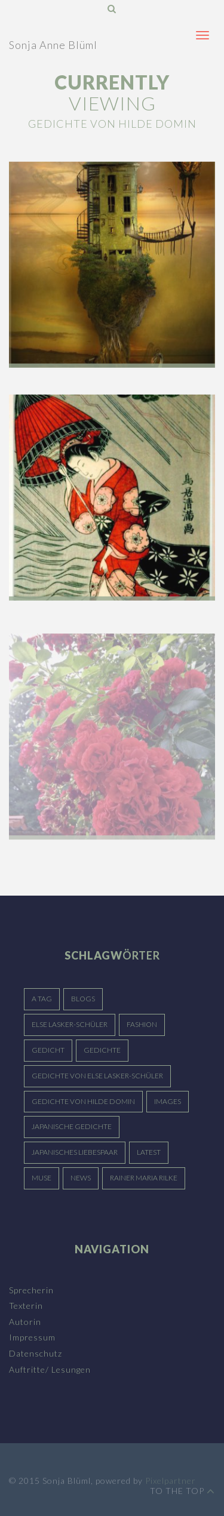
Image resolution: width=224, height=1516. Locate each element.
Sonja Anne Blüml (53, 44)
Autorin (25, 1322)
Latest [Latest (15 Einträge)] (149, 1152)
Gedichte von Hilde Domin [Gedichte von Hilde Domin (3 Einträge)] (83, 1101)
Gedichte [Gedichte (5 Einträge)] (102, 1049)
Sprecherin (31, 1290)
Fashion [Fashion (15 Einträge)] (142, 1024)
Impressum (32, 1337)
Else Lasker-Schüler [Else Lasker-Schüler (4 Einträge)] (70, 1024)
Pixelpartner (170, 1483)
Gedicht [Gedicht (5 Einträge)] (48, 1049)
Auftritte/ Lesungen (50, 1369)
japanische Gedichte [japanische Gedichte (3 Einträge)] (72, 1126)
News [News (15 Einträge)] (80, 1177)
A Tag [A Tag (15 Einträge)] (42, 998)
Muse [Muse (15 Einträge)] (41, 1177)
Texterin (26, 1305)
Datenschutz (35, 1353)
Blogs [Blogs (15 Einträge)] (83, 998)
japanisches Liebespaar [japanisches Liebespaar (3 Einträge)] (75, 1152)
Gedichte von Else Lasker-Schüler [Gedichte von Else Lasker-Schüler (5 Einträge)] (97, 1075)
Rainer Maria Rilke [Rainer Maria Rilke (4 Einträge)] (143, 1177)
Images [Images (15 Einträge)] (167, 1101)
